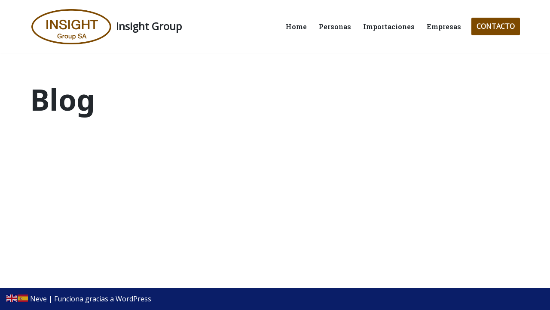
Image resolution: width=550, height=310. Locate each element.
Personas (335, 26)
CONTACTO (496, 26)
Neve (38, 299)
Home (296, 26)
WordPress (133, 299)
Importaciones (389, 26)
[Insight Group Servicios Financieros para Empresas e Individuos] (106, 26)
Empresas (444, 26)
